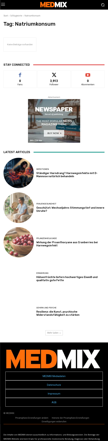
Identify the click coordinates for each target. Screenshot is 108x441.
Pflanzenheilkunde (46, 238)
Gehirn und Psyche (46, 308)
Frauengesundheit (46, 204)
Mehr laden (54, 332)
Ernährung (42, 273)
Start (5, 15)
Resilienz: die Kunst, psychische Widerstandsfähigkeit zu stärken (57, 313)
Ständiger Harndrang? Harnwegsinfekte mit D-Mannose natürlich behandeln (67, 175)
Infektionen (42, 169)
